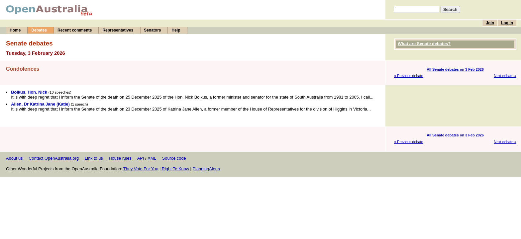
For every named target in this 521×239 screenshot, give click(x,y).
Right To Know (175, 168)
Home (15, 30)
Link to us (94, 158)
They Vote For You (140, 168)
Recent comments (74, 30)
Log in (507, 23)
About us (14, 158)
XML (152, 158)
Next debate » (505, 76)
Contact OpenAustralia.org (54, 158)
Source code (174, 158)
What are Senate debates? (424, 43)
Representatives (117, 30)
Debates (39, 30)
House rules (120, 158)
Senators (152, 30)
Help (175, 30)
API (140, 158)
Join (490, 23)
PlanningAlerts (206, 168)
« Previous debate (408, 76)
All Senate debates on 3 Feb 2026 (455, 69)
